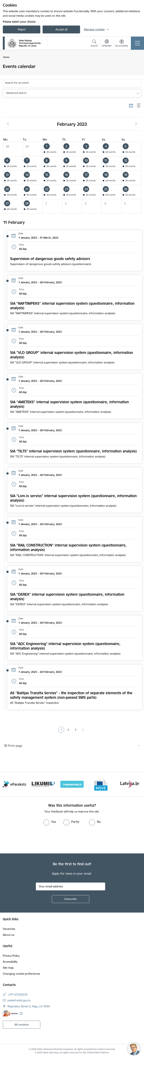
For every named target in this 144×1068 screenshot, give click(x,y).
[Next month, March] (136, 123)
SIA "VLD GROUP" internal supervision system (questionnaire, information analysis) (71, 354)
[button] (52, 149)
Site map (8, 967)
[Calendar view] (131, 105)
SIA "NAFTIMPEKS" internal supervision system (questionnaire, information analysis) (72, 305)
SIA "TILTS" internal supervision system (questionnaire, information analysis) (73, 451)
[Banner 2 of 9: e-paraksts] (14, 784)
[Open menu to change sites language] (106, 43)
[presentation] (31, 839)
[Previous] (7, 784)
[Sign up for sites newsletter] (70, 899)
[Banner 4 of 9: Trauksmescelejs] (72, 784)
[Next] (137, 784)
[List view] (139, 105)
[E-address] (10, 1013)
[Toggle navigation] (137, 43)
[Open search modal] (94, 43)
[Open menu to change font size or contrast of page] (121, 43)
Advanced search (16, 93)
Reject (22, 29)
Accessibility (10, 961)
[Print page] (72, 745)
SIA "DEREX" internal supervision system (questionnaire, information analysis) (67, 596)
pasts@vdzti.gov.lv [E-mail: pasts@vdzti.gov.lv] (19, 1000)
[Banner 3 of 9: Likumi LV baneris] (43, 784)
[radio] (49, 821)
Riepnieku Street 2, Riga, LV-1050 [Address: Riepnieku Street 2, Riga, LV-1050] (29, 1006)
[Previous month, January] (8, 123)
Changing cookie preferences (21, 973)
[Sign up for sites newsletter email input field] (70, 886)
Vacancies (9, 929)
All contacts (21, 1024)
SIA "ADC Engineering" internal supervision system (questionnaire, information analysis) (65, 645)
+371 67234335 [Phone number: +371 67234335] (18, 994)
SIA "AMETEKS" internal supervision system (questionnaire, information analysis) (69, 404)
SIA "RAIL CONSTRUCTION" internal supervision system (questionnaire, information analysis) (68, 547)
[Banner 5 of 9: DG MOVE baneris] (100, 784)
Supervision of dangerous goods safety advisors (50, 258)
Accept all (61, 29)
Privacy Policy (11, 955)
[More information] (21, 1013)
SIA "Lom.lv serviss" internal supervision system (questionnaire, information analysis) (73, 498)
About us (8, 935)
